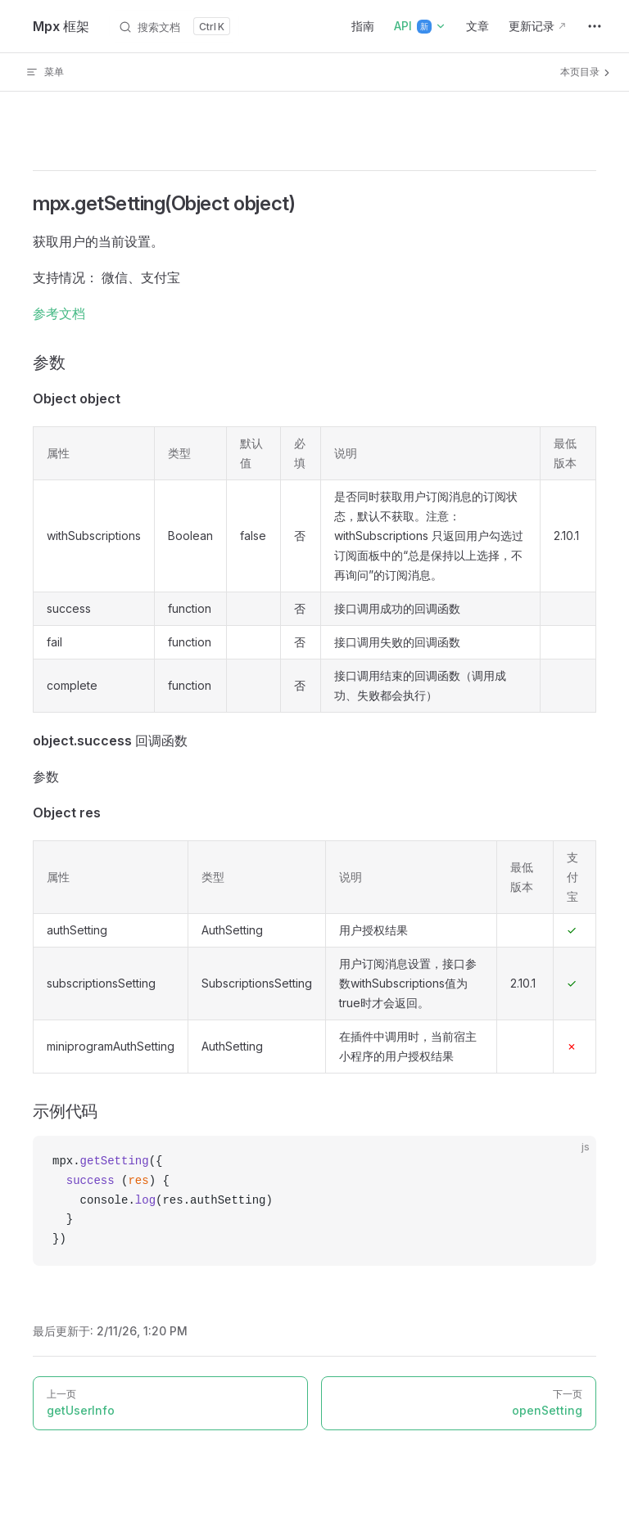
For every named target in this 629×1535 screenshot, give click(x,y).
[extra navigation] (595, 26)
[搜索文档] (174, 26)
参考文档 (59, 313)
